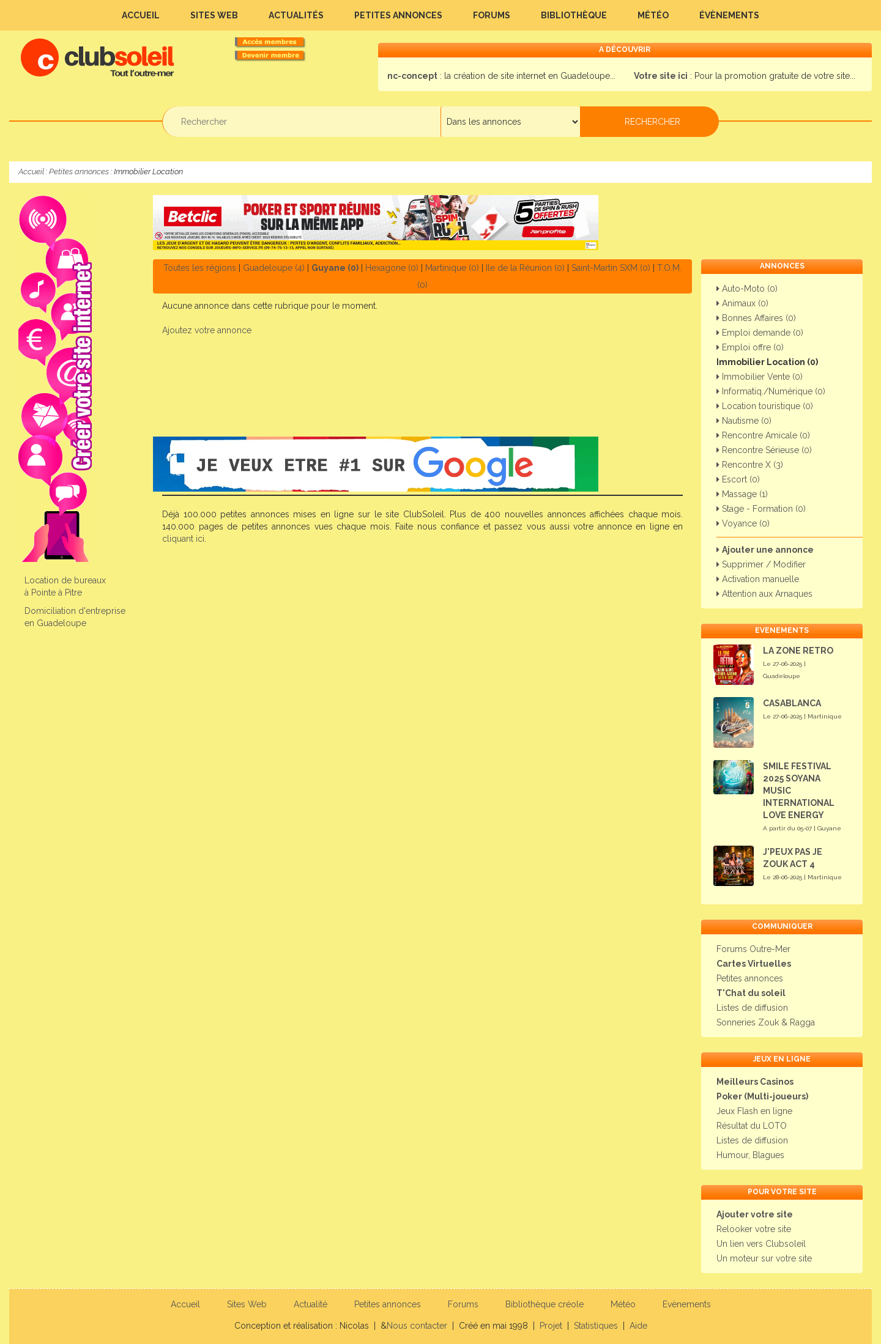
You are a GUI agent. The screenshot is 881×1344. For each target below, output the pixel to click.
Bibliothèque (574, 15)
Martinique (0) (452, 268)
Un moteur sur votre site (764, 1258)
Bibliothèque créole (544, 1304)
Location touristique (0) (764, 406)
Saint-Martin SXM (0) (610, 268)
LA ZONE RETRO (798, 650)
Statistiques (596, 1326)
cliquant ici (183, 539)
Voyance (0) (743, 523)
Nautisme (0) (743, 421)
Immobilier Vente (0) (759, 377)
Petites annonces (398, 15)
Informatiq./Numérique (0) (770, 391)
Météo (653, 15)
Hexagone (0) (391, 268)
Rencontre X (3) (749, 465)
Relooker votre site (753, 1229)
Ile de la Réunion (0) (525, 268)
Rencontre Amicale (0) (763, 435)
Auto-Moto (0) (747, 289)
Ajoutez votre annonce (206, 330)
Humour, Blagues (750, 1155)
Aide (638, 1326)
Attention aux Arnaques (764, 594)
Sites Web (214, 15)
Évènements (729, 15)
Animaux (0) (742, 303)
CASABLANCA (792, 703)
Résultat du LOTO (751, 1126)
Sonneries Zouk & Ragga (765, 1022)
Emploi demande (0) (759, 333)
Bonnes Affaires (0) (756, 318)
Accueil (141, 15)
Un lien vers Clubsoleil (761, 1244)
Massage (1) (742, 494)
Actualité (310, 1304)
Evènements (687, 1304)
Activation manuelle (757, 579)
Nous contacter (417, 1326)
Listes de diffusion (752, 1008)
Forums (491, 15)
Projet (551, 1326)
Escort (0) (738, 479)
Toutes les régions (199, 268)
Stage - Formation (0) (761, 509)
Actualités (296, 15)
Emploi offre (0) (750, 347)
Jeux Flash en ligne (754, 1111)
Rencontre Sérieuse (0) (764, 450)
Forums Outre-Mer (753, 949)
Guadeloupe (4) (274, 268)
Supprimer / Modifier (761, 564)
